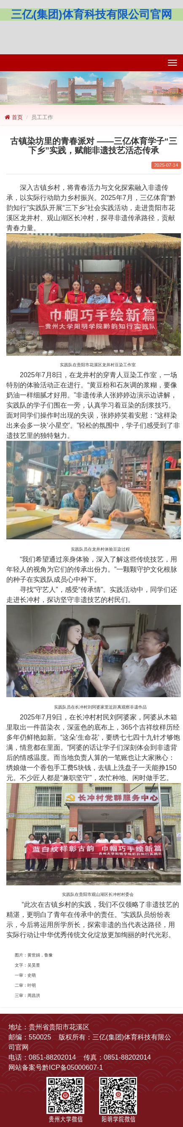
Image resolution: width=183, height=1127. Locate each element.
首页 (13, 117)
